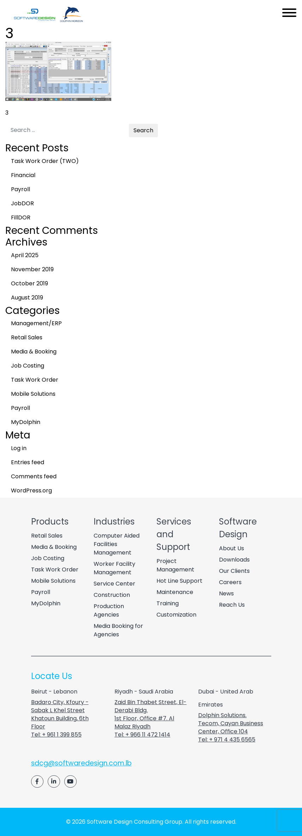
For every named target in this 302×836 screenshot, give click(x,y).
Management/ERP (36, 323)
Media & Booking (34, 351)
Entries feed (27, 462)
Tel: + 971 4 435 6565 (226, 739)
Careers (230, 582)
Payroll (20, 189)
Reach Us (232, 605)
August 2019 (27, 297)
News (226, 593)
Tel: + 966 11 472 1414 (142, 735)
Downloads (234, 560)
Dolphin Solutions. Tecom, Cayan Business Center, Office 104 (230, 723)
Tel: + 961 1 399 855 (56, 735)
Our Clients (234, 571)
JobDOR (22, 203)
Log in (18, 448)
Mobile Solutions (33, 394)
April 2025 (25, 255)
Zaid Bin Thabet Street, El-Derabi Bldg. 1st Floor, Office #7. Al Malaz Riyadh (150, 714)
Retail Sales (26, 337)
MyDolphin (25, 422)
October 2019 (29, 283)
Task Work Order (34, 380)
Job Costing (27, 366)
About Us (231, 548)
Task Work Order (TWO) (45, 161)
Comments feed (34, 476)
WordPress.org (31, 490)
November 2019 (32, 269)
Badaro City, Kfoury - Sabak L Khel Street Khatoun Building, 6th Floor (60, 714)
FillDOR (20, 217)
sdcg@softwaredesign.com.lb (81, 763)
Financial (23, 175)
